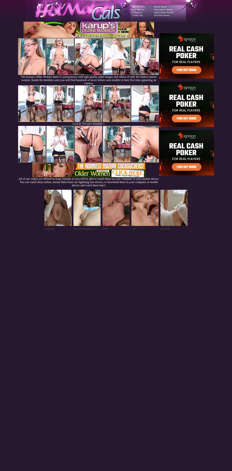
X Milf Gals (137, 15)
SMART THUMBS (122, 398)
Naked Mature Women (164, 12)
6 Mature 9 (137, 12)
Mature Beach (160, 6)
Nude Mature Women (163, 9)
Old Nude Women (162, 15)
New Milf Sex (138, 9)
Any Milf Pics (138, 6)
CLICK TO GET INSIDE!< (89, 123)
